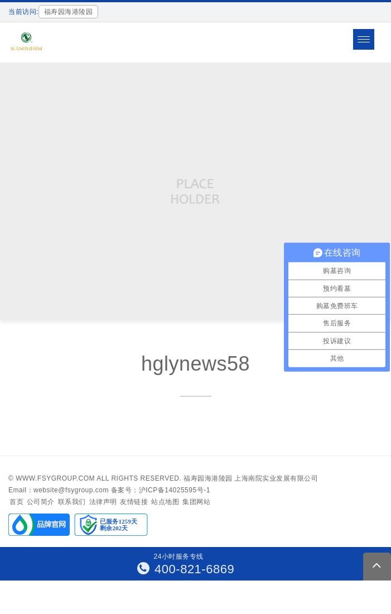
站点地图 (165, 502)
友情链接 (134, 502)
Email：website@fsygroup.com (58, 490)
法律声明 (103, 502)
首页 (16, 502)
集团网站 (196, 502)
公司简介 (41, 502)
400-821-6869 (186, 569)
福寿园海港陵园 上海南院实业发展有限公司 (251, 478)
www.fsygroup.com (55, 478)
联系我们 (72, 502)
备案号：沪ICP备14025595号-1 (160, 490)
